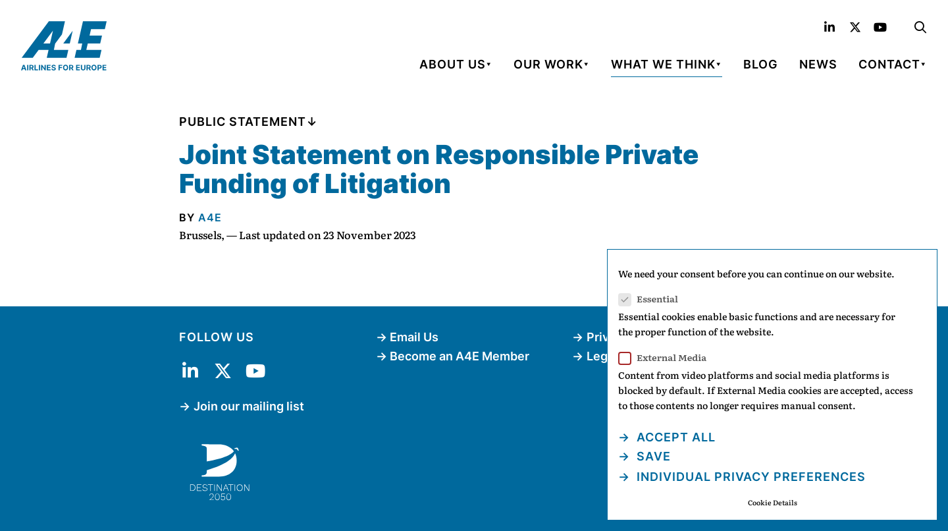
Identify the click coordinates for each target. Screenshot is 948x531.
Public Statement (242, 121)
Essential (652, 298)
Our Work (548, 64)
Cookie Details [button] (772, 502)
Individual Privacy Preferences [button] (749, 477)
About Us (452, 64)
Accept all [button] (674, 437)
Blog (760, 64)
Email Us (414, 337)
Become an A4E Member (459, 356)
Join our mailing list (249, 406)
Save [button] (652, 456)
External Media (666, 357)
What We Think (663, 64)
